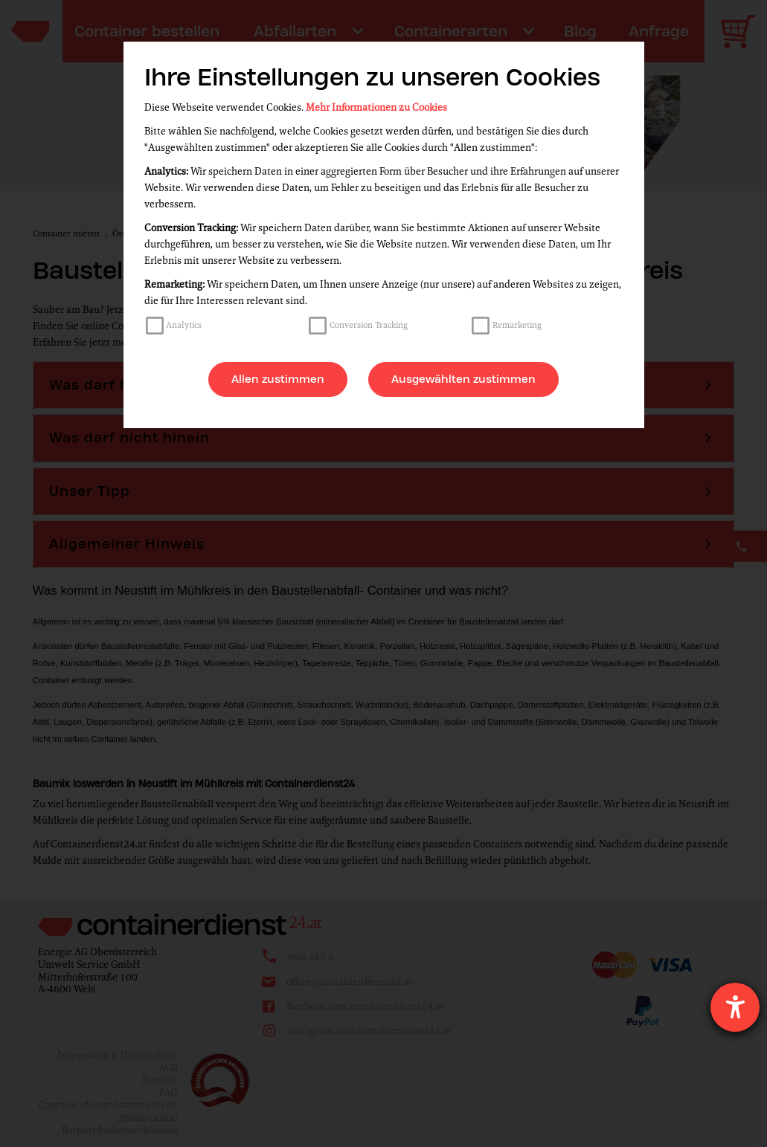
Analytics (184, 325)
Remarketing (517, 325)
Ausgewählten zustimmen (463, 379)
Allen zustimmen (277, 379)
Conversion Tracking (369, 325)
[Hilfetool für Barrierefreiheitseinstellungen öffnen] (735, 1007)
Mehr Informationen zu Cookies (376, 107)
